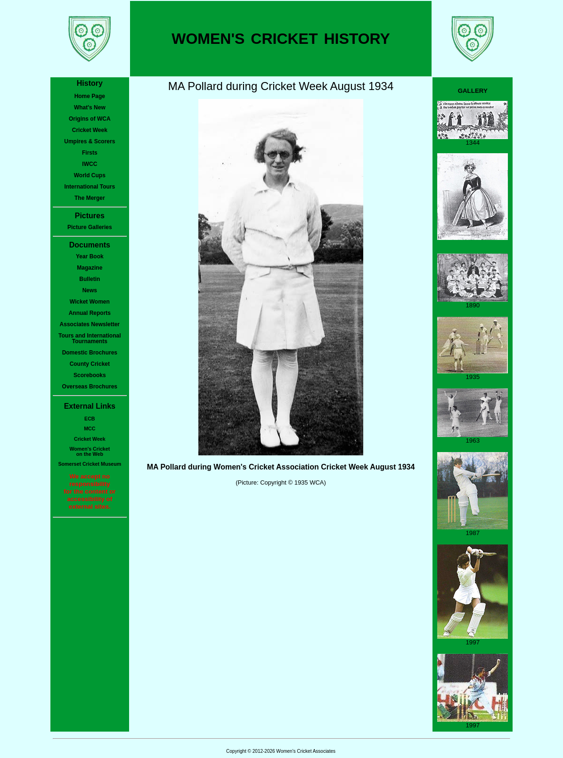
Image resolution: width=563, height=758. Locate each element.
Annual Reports (90, 313)
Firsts (90, 152)
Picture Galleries (89, 227)
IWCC (89, 164)
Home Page (89, 96)
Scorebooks (89, 375)
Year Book (90, 256)
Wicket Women (90, 301)
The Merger (89, 198)
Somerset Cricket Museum (89, 464)
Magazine (89, 267)
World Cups (90, 175)
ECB (89, 418)
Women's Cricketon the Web (89, 451)
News (89, 290)
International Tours (89, 186)
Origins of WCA (90, 118)
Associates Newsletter (90, 324)
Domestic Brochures (89, 352)
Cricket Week (89, 130)
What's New (90, 107)
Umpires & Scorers (89, 141)
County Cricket (90, 364)
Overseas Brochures (89, 386)
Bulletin (89, 279)
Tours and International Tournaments (89, 338)
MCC (89, 428)
